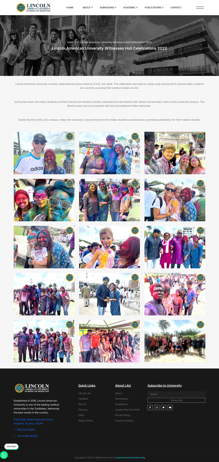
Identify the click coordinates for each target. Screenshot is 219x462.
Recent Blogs (122, 415)
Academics (121, 404)
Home (69, 7)
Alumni (82, 404)
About (87, 7)
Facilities (83, 398)
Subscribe (176, 400)
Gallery (71, 42)
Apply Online (85, 420)
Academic (129, 7)
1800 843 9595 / (25, 429)
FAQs (81, 415)
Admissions (107, 7)
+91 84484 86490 (26, 435)
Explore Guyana (124, 420)
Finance (82, 409)
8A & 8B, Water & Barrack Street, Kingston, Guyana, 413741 (34, 421)
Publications (153, 7)
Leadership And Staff (127, 409)
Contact (175, 7)
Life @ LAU (84, 393)
